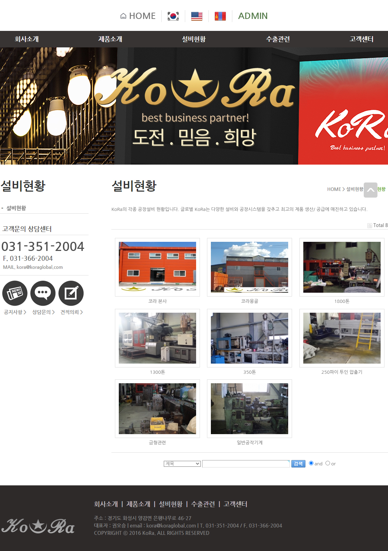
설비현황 (13, 208)
